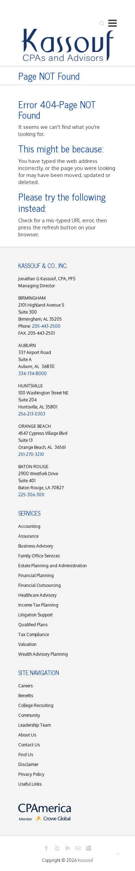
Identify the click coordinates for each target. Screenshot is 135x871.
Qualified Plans (32, 624)
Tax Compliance (33, 634)
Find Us (25, 754)
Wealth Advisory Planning (43, 654)
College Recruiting (35, 705)
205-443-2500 (46, 326)
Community (29, 715)
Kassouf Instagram (88, 848)
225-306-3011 (31, 494)
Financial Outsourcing (39, 585)
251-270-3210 (31, 454)
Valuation (27, 644)
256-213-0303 (31, 414)
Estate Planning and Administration (52, 565)
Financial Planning (36, 575)
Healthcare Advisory (37, 595)
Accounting (29, 526)
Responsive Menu (112, 23)
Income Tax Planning (38, 605)
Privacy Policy (31, 774)
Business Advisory (35, 546)
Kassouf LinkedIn (67, 848)
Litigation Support (35, 614)
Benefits (25, 695)
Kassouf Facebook (46, 848)
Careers (25, 685)
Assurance (28, 536)
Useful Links (29, 784)
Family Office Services (39, 555)
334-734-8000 (32, 373)
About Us (27, 735)
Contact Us (29, 744)
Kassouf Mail (78, 848)
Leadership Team (34, 725)
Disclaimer (28, 764)
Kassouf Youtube (57, 848)
